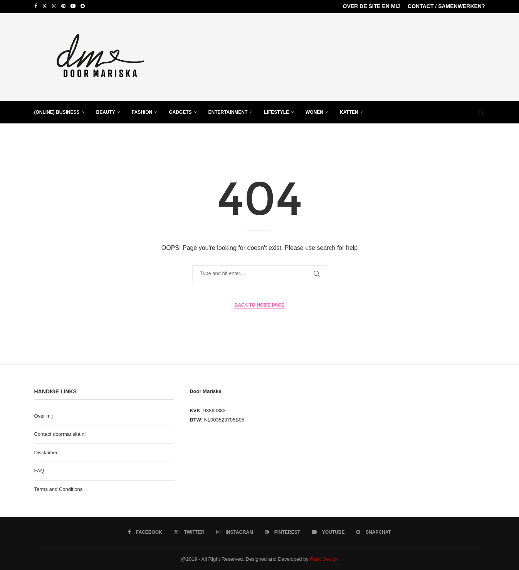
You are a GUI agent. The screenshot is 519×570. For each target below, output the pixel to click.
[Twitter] (44, 6)
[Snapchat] (83, 6)
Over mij (43, 415)
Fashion (142, 111)
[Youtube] (73, 6)
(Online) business (57, 111)
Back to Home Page (259, 304)
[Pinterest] (63, 6)
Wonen (314, 111)
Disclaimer (46, 452)
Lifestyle (276, 111)
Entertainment (228, 111)
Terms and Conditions (58, 488)
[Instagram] (54, 6)
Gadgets (180, 111)
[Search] (481, 111)
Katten (349, 111)
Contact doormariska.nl (60, 434)
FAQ (39, 470)
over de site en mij (371, 6)
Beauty (105, 111)
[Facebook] (35, 6)
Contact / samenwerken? (446, 6)
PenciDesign (324, 558)
